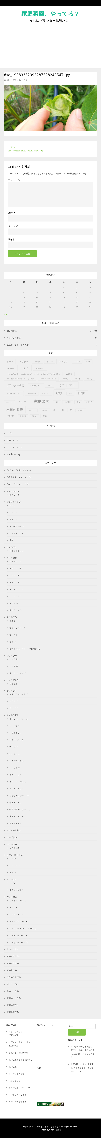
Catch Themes (55, 1130)
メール (13, 226)
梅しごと (11, 984)
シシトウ (13, 725)
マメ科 (10, 897)
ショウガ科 (12, 680)
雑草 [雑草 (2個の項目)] (45, 416)
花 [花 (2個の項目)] (63, 410)
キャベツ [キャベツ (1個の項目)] (50, 362)
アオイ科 (11, 491)
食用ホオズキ (15, 823)
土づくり (11, 949)
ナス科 (10, 715)
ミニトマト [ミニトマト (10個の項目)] (67, 385)
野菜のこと (12, 998)
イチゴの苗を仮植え (17, 1101)
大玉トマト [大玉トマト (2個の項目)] (23, 402)
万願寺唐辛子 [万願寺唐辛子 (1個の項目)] (31, 394)
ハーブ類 (11, 837)
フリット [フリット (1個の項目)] (77, 379)
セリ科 (10, 690)
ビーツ (12, 883)
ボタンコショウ (16, 781)
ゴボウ (12, 620)
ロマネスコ (14, 533)
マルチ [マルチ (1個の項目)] (50, 386)
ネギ (11, 872)
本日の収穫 (12, 977)
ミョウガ (13, 683)
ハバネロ (13, 753)
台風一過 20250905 (18, 1052)
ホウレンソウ (15, 890)
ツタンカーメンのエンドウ (21, 928)
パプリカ (13, 767)
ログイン (11, 433)
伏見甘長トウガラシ (18, 809)
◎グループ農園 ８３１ (17, 470)
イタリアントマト (17, 718)
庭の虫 (10, 970)
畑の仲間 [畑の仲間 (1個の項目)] (44, 410)
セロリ (12, 701)
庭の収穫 (13, 1066)
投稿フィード (13, 440)
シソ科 (10, 655)
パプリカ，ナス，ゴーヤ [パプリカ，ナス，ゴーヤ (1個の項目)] (48, 379)
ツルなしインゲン (17, 942)
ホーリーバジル (16, 673)
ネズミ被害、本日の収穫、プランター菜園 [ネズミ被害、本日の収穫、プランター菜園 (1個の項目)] (20, 379)
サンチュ (13, 634)
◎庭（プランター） (15, 484)
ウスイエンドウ (16, 900)
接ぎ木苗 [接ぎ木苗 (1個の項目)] (68, 402)
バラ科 (10, 844)
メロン (12, 603)
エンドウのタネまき (17, 1094)
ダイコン (13, 519)
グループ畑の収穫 (16, 1073)
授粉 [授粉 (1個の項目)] (57, 402)
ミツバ (12, 708)
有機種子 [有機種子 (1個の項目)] (89, 402)
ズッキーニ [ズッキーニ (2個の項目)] (40, 368)
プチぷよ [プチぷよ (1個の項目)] (89, 379)
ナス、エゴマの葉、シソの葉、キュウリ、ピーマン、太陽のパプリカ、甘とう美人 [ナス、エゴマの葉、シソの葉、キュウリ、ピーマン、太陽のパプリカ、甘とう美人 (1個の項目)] (33, 374)
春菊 (11, 641)
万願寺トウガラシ (17, 795)
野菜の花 (11, 1005)
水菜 (11, 540)
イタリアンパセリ (17, 694)
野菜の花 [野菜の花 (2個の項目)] (10, 416)
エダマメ (13, 907)
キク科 (10, 617)
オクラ (12, 494)
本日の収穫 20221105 (19, 1087)
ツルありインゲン (17, 935)
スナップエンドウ (17, 921)
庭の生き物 (12, 956)
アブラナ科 (12, 501)
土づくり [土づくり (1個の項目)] (9, 402)
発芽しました (15, 1080)
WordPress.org (13, 454)
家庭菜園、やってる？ (50, 14)
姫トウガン (14, 610)
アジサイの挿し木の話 (80, 1046)
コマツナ (13, 512)
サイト (11, 239)
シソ (11, 659)
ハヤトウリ (14, 596)
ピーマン (13, 774)
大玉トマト (14, 816)
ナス (11, 746)
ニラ (11, 858)
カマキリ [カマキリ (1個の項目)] (38, 362)
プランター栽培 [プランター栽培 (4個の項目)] (15, 385)
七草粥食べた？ (78, 1064)
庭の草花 (11, 963)
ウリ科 (10, 557)
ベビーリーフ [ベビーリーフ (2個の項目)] (35, 385)
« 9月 (6, 314)
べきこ (24, 79)
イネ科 (10, 547)
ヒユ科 (10, 879)
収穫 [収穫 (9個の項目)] (59, 393)
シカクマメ (14, 914)
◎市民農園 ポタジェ (16, 477)
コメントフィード (14, 447)
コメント (14, 180)
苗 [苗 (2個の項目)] (71, 410)
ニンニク (13, 865)
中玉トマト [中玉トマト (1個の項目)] (46, 394)
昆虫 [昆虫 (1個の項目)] (78, 402)
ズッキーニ (14, 589)
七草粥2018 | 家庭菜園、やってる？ (82, 1068)
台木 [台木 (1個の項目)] (70, 394)
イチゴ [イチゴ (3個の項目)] (9, 361)
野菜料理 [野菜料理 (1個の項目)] (23, 416)
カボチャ (13, 561)
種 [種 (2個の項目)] (54, 410)
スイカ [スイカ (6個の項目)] (24, 368)
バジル (12, 666)
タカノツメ (14, 739)
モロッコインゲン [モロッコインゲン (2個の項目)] (13, 393)
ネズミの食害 (13, 830)
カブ (11, 505)
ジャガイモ (14, 732)
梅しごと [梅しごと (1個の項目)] (32, 410)
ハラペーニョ (15, 760)
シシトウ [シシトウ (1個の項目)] (77, 362)
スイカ (12, 582)
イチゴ (12, 848)
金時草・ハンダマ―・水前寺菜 (23, 648)
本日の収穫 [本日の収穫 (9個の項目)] (14, 409)
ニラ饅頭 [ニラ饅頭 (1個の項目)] (69, 374)
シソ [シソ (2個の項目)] (88, 361)
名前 (12, 213)
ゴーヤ (12, 575)
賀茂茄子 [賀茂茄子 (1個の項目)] (81, 410)
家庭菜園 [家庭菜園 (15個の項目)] (41, 401)
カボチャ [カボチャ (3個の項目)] (23, 361)
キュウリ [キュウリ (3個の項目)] (63, 361)
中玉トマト (14, 802)
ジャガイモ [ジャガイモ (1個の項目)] (10, 368)
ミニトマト (14, 788)
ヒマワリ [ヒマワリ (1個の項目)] (65, 379)
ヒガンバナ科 (13, 855)
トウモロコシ (15, 550)
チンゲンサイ (15, 526)
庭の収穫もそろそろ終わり (20, 1059)
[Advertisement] (50, 43)
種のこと (11, 991)
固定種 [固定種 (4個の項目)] (82, 393)
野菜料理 (11, 1012)
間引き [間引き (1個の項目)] (34, 416)
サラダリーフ (15, 627)
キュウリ (13, 568)
